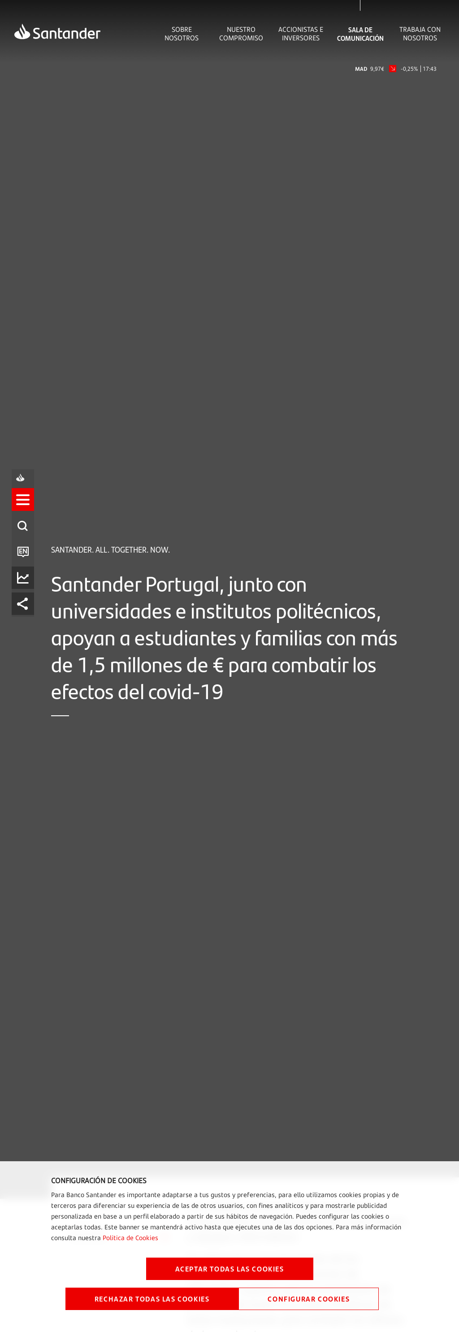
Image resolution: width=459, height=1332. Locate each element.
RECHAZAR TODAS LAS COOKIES (152, 1298)
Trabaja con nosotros (420, 33)
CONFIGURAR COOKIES (309, 1298)
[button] (25, 626)
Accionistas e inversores (300, 33)
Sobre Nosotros (182, 33)
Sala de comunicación (360, 33)
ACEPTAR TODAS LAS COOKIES (229, 1268)
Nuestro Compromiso (241, 33)
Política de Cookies (130, 1237)
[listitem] (25, 626)
